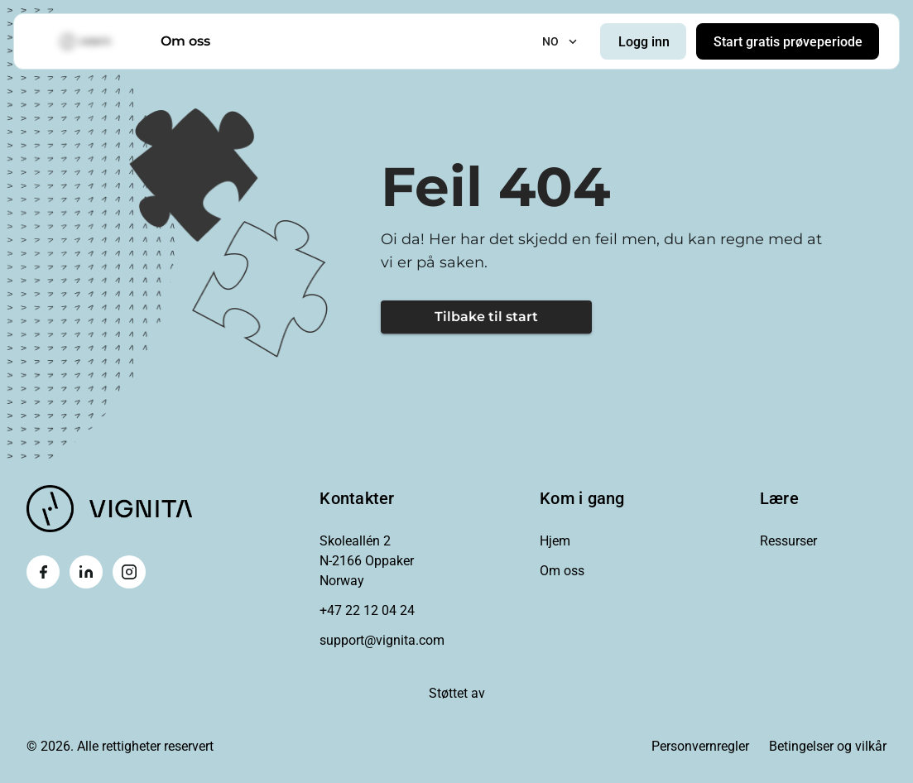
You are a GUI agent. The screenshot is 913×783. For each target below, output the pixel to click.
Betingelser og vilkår (828, 746)
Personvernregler (700, 746)
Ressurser (788, 541)
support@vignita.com (382, 640)
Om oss (185, 41)
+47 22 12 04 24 (367, 610)
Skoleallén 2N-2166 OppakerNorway (367, 560)
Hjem (555, 541)
